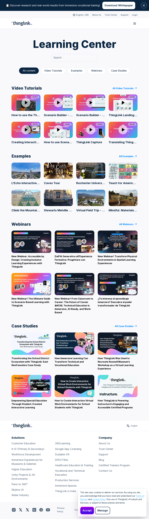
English (134, 426)
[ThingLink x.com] (20, 510)
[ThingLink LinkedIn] (34, 510)
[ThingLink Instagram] (13, 510)
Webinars (96, 70)
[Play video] (25, 102)
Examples (76, 70)
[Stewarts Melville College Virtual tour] (58, 201)
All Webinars (128, 224)
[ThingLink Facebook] (41, 510)
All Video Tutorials (125, 88)
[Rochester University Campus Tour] (90, 174)
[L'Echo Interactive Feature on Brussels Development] (25, 174)
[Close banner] (144, 5)
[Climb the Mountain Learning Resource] (25, 201)
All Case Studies (126, 326)
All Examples (128, 156)
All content (29, 70)
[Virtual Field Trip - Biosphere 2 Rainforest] (90, 201)
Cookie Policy (98, 499)
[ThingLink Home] (21, 23)
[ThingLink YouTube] (48, 510)
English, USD (81, 14)
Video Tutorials (53, 70)
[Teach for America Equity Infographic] (123, 174)
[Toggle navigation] (135, 23)
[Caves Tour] (58, 174)
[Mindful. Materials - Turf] (123, 201)
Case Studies (119, 70)
